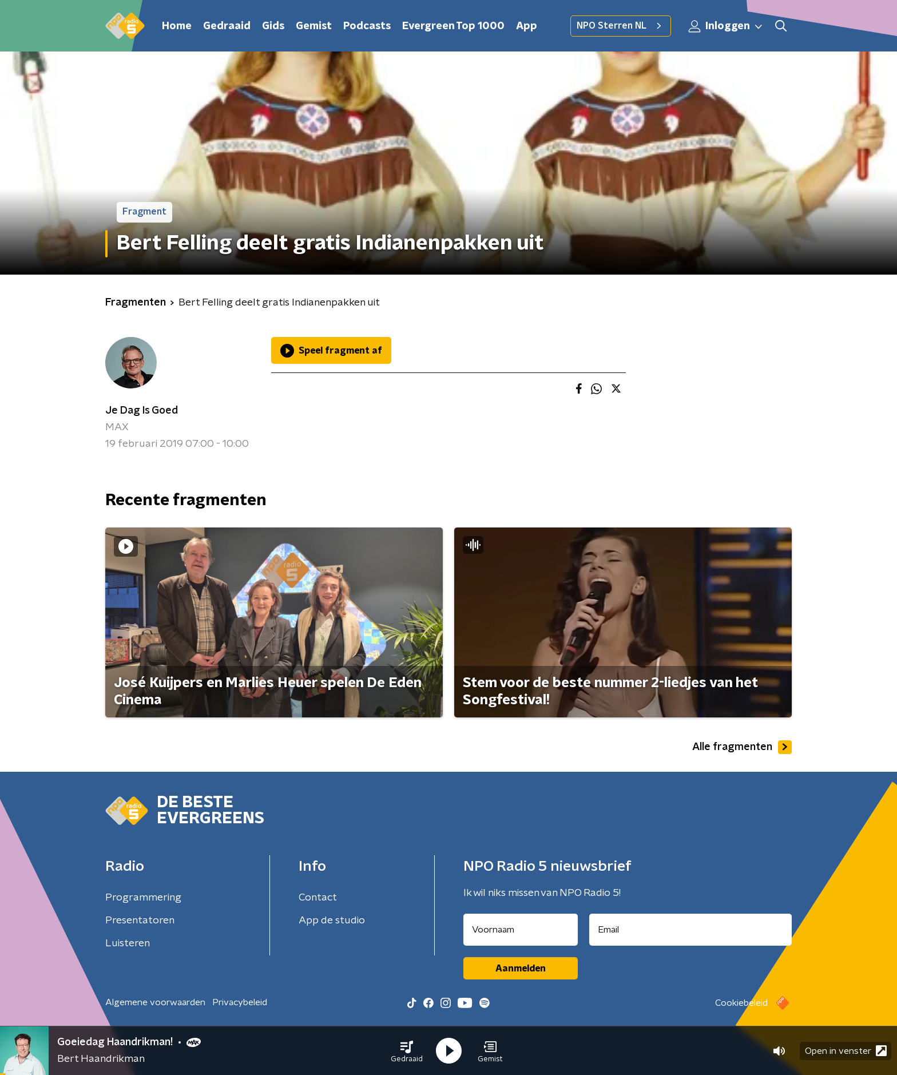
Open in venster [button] (846, 1050)
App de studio (332, 920)
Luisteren (127, 943)
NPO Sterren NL (621, 25)
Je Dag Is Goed (141, 411)
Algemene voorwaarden (155, 1002)
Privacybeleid (239, 1002)
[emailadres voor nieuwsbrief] (690, 930)
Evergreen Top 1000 (453, 26)
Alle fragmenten (742, 747)
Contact (318, 897)
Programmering (143, 897)
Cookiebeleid (741, 1002)
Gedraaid (227, 26)
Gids (273, 26)
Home (177, 26)
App (526, 26)
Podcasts (367, 26)
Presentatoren (139, 920)
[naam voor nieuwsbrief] (520, 930)
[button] (406, 1051)
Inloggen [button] (726, 26)
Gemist (314, 26)
